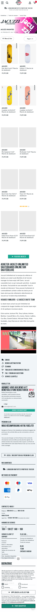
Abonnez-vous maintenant (19, 410)
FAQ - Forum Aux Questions (12, 373)
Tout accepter (18, 606)
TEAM (22, 549)
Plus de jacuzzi (18, 257)
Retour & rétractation (7, 544)
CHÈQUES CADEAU (25, 551)
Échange (6, 367)
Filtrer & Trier (7, 39)
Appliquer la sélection (18, 592)
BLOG (22, 546)
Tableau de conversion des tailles (15, 370)
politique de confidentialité (17, 602)
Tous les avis (5, 554)
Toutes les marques (25, 542)
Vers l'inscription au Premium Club (18, 455)
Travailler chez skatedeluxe (27, 540)
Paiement (4, 540)
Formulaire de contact (23, 518)
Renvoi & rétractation (11, 363)
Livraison (4, 542)
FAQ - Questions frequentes (9, 556)
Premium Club (6, 422)
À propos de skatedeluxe (26, 538)
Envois (5, 360)
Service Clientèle (9, 377)
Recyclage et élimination (8, 558)
